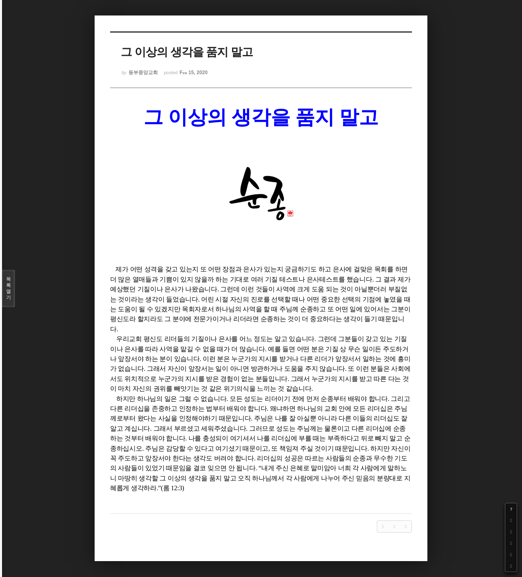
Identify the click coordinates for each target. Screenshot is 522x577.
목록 (8, 288)
